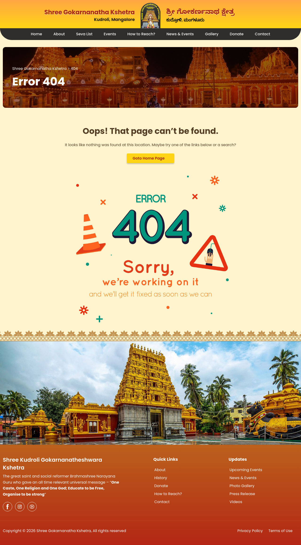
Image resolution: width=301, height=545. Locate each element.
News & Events (180, 34)
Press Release (242, 494)
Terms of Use (281, 530)
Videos (236, 502)
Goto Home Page (149, 158)
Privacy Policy (250, 530)
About (59, 34)
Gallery (211, 34)
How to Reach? (141, 34)
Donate (237, 34)
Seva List (84, 34)
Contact (262, 34)
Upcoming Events (246, 470)
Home (36, 34)
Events (110, 34)
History (160, 478)
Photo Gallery (242, 486)
